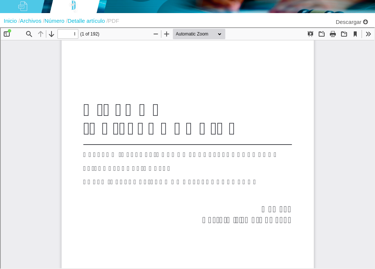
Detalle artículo (87, 21)
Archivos (31, 21)
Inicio (11, 21)
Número (55, 21)
